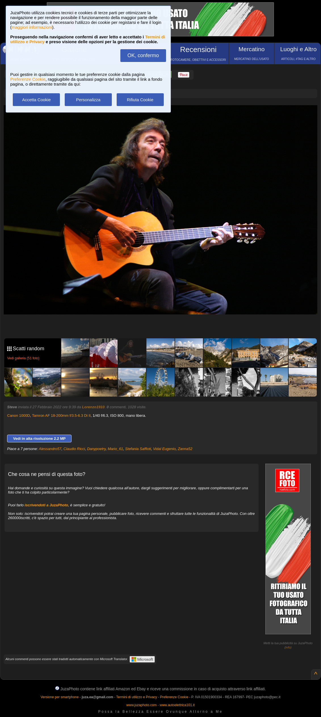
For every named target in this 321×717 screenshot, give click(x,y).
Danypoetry (96, 449)
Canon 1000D (18, 415)
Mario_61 (115, 449)
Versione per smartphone (60, 697)
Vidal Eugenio (164, 449)
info (288, 647)
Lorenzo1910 (93, 407)
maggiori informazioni (32, 27)
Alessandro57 (50, 449)
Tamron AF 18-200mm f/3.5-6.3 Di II (61, 415)
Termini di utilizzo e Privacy (136, 697)
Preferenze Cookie (27, 79)
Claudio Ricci (74, 449)
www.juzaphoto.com (141, 705)
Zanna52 (185, 449)
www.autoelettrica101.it (177, 705)
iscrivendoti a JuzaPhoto (46, 505)
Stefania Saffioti (138, 449)
